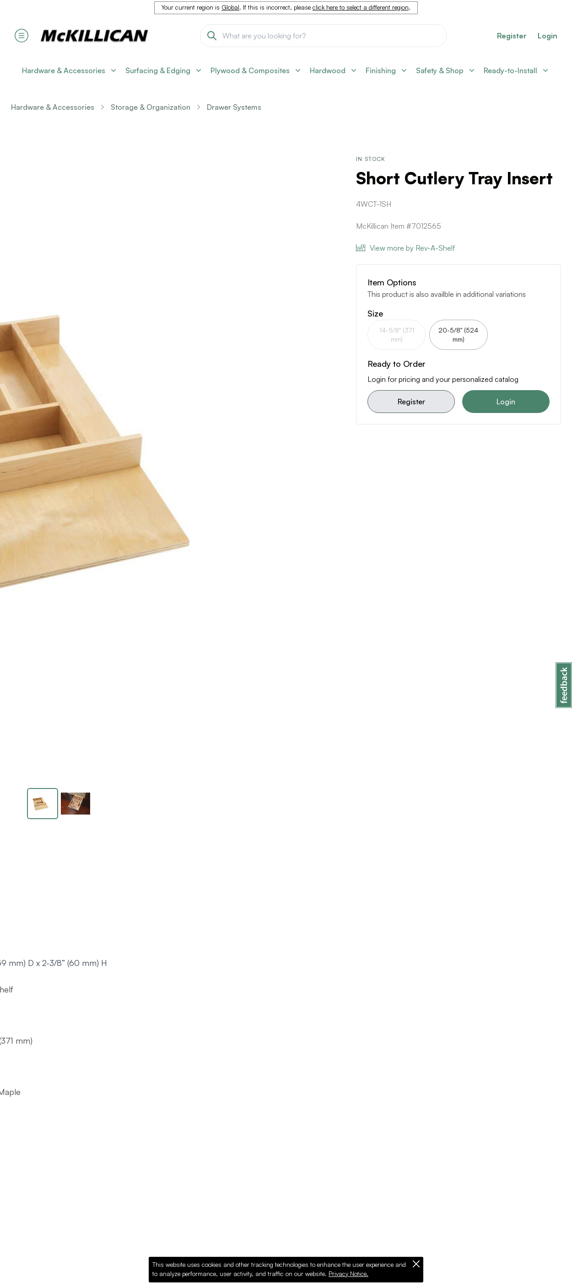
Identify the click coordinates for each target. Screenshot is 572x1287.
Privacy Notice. (348, 1273)
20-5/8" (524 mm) (458, 334)
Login (547, 35)
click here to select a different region (361, 7)
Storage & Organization (150, 107)
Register (411, 401)
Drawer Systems (234, 107)
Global (230, 7)
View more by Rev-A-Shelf (405, 247)
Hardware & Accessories (52, 107)
